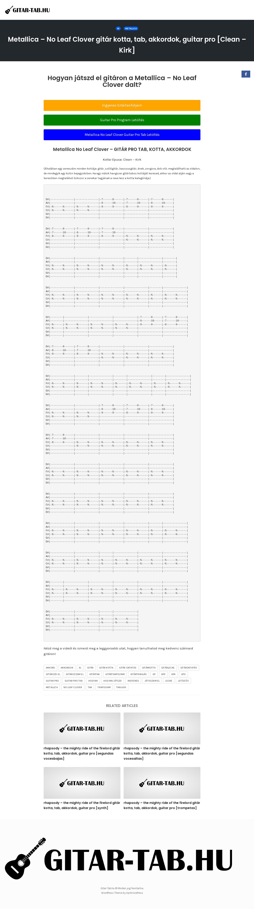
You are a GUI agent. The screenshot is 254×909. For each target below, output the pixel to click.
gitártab (94, 674)
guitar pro (52, 680)
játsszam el (152, 680)
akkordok (67, 667)
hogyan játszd (112, 680)
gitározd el (53, 674)
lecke (168, 680)
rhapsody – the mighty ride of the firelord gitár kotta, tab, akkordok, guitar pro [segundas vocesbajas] (82, 753)
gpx (183, 674)
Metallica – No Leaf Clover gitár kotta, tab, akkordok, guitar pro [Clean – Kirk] (127, 44)
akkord (50, 667)
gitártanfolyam (115, 674)
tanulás (121, 687)
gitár (90, 667)
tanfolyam (104, 687)
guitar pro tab (74, 680)
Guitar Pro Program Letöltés (122, 120)
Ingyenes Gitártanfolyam (122, 105)
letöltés (183, 680)
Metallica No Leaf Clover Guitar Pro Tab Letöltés (122, 134)
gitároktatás (188, 667)
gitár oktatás (127, 667)
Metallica (131, 28)
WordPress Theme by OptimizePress (122, 892)
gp (154, 674)
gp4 (173, 674)
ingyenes (133, 680)
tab (90, 687)
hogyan (93, 680)
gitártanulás (138, 674)
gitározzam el (75, 674)
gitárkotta (149, 667)
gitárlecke (168, 667)
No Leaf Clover (73, 687)
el (80, 667)
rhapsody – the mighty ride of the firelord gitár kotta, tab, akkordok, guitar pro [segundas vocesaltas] (162, 753)
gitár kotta (106, 667)
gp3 (163, 674)
